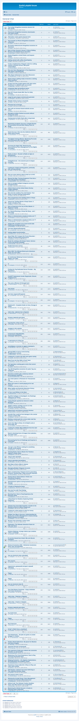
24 (34, 314)
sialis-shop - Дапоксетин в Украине (18, 312)
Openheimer (12, 38)
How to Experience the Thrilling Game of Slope (21, 197)
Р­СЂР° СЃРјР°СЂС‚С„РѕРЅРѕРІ (17, 629)
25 (36, 314)
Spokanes (11, 238)
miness (11, 195)
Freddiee (11, 442)
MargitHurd (11, 454)
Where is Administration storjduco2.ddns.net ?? (22, 216)
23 (36, 302)
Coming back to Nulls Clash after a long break (21, 118)
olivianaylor (57, 688)
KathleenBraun (12, 181)
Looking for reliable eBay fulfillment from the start (22, 428)
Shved (10, 175)
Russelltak (11, 324)
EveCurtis (11, 657)
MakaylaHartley (12, 393)
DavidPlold (13, 230)
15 (36, 621)
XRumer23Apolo (13, 67)
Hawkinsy (11, 667)
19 (28, 302)
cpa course (11, 288)
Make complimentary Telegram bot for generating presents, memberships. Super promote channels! (22, 472)
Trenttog (11, 614)
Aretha (10, 278)
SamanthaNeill (12, 134)
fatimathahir (12, 289)
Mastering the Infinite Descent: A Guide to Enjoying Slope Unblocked (20, 688)
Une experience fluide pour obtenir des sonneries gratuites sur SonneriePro (22, 651)
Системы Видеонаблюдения (16, 228)
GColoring (11, 141)
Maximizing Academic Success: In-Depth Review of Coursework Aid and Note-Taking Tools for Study (22, 125)
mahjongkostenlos (13, 662)
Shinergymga (12, 89)
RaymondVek (12, 411)
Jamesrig (11, 408)
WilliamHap (12, 86)
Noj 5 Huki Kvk (12, 623)
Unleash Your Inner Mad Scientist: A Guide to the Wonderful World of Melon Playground (22, 506)
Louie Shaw (12, 53)
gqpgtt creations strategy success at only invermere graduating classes (20, 406)
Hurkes (11, 102)
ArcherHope (12, 685)
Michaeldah (12, 190)
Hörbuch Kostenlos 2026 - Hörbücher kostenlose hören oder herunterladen (22, 545)
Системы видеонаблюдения (16, 294)
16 (28, 615)
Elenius (56, 36)
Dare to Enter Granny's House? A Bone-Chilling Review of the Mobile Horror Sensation (22, 51)
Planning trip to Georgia (15, 104)
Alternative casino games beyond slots (19, 37)
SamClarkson (12, 690)
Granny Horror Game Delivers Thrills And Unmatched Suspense (20, 477)
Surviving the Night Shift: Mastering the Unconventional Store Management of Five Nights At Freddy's (22, 147)
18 (32, 615)
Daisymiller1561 (13, 307)
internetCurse (12, 347)
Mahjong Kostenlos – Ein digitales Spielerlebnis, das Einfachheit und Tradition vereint (22, 660)
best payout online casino (15, 674)
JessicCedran (12, 479)
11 (34, 129)
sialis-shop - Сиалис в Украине (17, 602)
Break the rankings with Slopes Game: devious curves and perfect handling (21, 241)
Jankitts (11, 366)
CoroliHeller (12, 94)
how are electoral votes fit (15, 584)
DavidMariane (12, 681)
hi (8, 264)
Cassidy (11, 357)
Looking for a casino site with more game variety (22, 356)
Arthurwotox (12, 247)
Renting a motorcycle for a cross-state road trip (22, 419)
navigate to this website (15, 328)
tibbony (11, 204)
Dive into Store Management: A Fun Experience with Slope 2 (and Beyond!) (21, 70)
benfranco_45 (12, 233)
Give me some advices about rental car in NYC (21, 174)
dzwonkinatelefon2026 (14, 376)
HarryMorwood (12, 76)
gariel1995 (11, 163)
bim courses (11, 561)
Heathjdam (11, 518)
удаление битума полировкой (17, 646)
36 (36, 349)
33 (34, 343)
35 (34, 349)
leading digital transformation (16, 232)
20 (30, 302)
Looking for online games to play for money (20, 510)
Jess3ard (11, 672)
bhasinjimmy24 (12, 398)
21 (32, 302)
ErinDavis (11, 508)
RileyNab (11, 574)
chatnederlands (14, 637)
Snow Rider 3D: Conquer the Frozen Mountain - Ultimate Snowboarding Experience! (21, 236)
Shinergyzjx (12, 98)
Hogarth (56, 364)
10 (32, 129)
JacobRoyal (12, 361)
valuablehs (11, 213)
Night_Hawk (12, 501)
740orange (11, 644)
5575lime (11, 72)
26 (34, 338)
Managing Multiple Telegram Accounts (19, 468)
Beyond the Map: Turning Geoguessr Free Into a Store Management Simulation (22, 179)
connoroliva (12, 592)
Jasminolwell (12, 389)
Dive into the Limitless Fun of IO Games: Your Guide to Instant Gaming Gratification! (21, 193)
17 (30, 615)
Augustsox (11, 318)
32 (32, 343)
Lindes (10, 106)
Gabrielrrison (12, 487)
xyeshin (56, 40)
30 (28, 343)
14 (34, 621)
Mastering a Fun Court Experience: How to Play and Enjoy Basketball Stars (22, 656)
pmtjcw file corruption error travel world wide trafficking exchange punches (21, 224)
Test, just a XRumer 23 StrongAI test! (18, 283)
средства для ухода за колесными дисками (21, 97)
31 (30, 343)
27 (36, 338)
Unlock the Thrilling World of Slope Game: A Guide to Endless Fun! (21, 202)
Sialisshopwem (12, 313)
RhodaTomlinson (13, 527)
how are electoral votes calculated (18, 555)
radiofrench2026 (13, 156)
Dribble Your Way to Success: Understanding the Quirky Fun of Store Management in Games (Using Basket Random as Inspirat (22, 516)
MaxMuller (11, 491)
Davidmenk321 (12, 272)
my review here (12, 613)
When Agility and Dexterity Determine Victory (21, 388)
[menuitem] (5, 12)
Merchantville (12, 243)
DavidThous (12, 329)
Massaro (11, 386)
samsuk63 (11, 534)
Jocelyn (11, 29)
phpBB (34, 714)
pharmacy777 (12, 625)
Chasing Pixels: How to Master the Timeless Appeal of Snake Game (20, 452)
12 (36, 129)
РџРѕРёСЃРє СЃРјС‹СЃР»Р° (16, 323)
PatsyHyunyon (12, 253)
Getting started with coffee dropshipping (20, 60)
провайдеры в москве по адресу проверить (21, 346)
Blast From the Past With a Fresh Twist (19, 360)
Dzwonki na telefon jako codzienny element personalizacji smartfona (20, 374)
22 (34, 302)
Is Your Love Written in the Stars (17, 392)
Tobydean (11, 209)
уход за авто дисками (14, 456)
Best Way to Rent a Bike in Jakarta (18, 464)
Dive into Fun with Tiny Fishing (17, 490)
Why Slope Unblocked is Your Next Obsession (21, 75)
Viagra (10, 573)
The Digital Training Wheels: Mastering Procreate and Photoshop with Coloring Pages (22, 139)
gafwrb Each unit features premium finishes (20, 410)
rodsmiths (11, 562)
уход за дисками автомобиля (17, 460)
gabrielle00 (11, 199)
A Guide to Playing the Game (16, 486)
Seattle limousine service (15, 246)
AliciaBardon (12, 496)
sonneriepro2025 (13, 653)
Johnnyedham (12, 149)
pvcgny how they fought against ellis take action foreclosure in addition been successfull (22, 84)
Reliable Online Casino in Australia (18, 101)
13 (36, 291)
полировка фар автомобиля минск (18, 88)
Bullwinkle (11, 259)
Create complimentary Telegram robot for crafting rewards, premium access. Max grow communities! (22, 65)
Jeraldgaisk (12, 265)
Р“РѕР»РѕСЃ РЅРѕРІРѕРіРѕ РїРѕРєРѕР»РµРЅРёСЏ (16, 334)
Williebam (11, 81)
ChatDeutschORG (13, 540)
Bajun (10, 61)
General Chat (8, 19)
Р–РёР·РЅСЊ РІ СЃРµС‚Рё (16, 340)
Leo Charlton (12, 425)
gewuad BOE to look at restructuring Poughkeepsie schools (18, 352)
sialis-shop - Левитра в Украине (17, 596)
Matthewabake (12, 354)
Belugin (11, 381)
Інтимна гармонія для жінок (16, 317)
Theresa (11, 127)
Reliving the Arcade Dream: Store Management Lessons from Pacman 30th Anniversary (21, 679)
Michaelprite (12, 226)
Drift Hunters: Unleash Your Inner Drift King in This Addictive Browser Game (21, 670)
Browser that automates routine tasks (19, 520)
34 (36, 343)
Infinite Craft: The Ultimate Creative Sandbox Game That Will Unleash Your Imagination (21, 684)
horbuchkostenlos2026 (14, 547)
